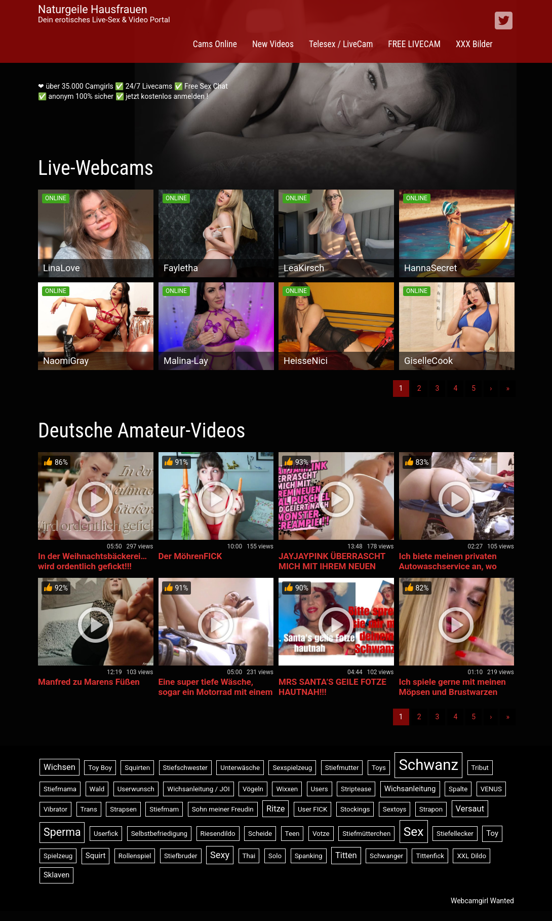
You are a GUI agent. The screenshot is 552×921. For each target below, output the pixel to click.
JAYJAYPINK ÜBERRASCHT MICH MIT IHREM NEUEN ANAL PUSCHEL (332, 566)
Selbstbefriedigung (159, 833)
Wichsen (59, 767)
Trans (89, 809)
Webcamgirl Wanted (482, 901)
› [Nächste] (491, 388)
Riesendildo (218, 833)
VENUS (491, 789)
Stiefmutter (342, 767)
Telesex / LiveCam (341, 44)
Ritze (275, 809)
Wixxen (287, 789)
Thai (249, 856)
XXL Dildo (471, 856)
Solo (275, 856)
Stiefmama (60, 789)
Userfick (106, 833)
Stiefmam (164, 809)
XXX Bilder (474, 44)
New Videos (273, 44)
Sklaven (56, 874)
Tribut (480, 767)
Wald (97, 789)
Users (319, 789)
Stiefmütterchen (366, 833)
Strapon (431, 809)
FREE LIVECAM (414, 44)
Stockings (355, 809)
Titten (346, 855)
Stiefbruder (181, 856)
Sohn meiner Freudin (223, 809)
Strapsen (123, 809)
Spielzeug (58, 856)
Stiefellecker (455, 833)
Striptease (356, 789)
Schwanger (386, 856)
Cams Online (215, 44)
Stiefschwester (185, 767)
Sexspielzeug (292, 767)
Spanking (309, 856)
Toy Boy (100, 767)
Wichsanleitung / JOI (198, 789)
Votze (321, 833)
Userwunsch (135, 789)
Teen (292, 833)
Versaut (470, 809)
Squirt (96, 855)
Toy (492, 833)
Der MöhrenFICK (190, 556)
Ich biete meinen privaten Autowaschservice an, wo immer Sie (448, 566)
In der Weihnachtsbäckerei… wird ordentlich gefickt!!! (92, 561)
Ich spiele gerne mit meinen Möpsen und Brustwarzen (452, 687)
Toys (379, 767)
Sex (414, 831)
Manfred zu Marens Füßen (89, 682)
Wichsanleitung (410, 788)
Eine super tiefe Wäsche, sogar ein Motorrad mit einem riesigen (216, 692)
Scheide (260, 833)
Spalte (458, 789)
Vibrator (55, 809)
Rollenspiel (135, 856)
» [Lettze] (507, 388)
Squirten (137, 767)
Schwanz (428, 764)
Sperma (62, 832)
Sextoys (395, 809)
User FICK (312, 809)
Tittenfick (430, 856)
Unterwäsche (240, 767)
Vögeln (253, 789)
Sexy (219, 855)
